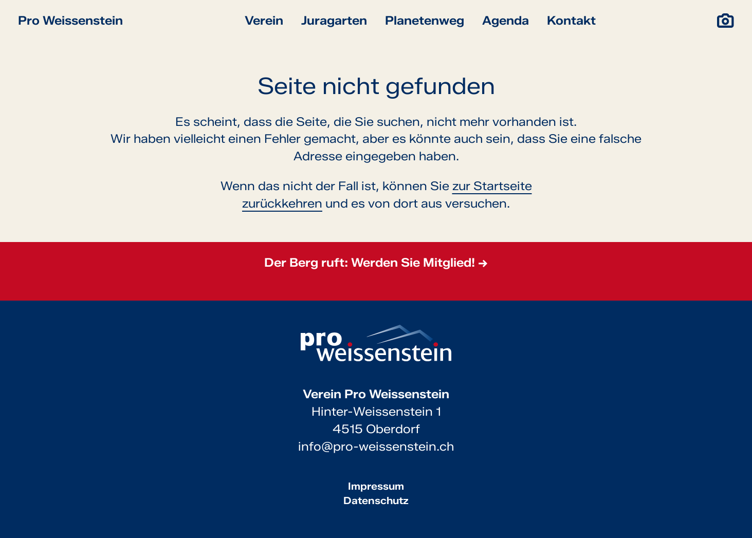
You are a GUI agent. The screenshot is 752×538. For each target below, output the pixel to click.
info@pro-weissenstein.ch (376, 446)
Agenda (505, 20)
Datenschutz (376, 500)
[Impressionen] (725, 20)
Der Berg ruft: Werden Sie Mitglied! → (376, 262)
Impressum (376, 486)
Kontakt (571, 20)
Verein (264, 20)
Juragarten (334, 20)
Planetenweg (424, 20)
